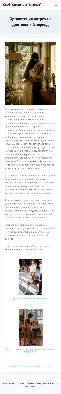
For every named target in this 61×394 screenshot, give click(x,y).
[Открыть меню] (56, 5)
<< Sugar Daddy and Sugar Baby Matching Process (28, 366)
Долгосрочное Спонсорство (30, 298)
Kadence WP (30, 386)
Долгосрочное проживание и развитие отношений (30, 350)
